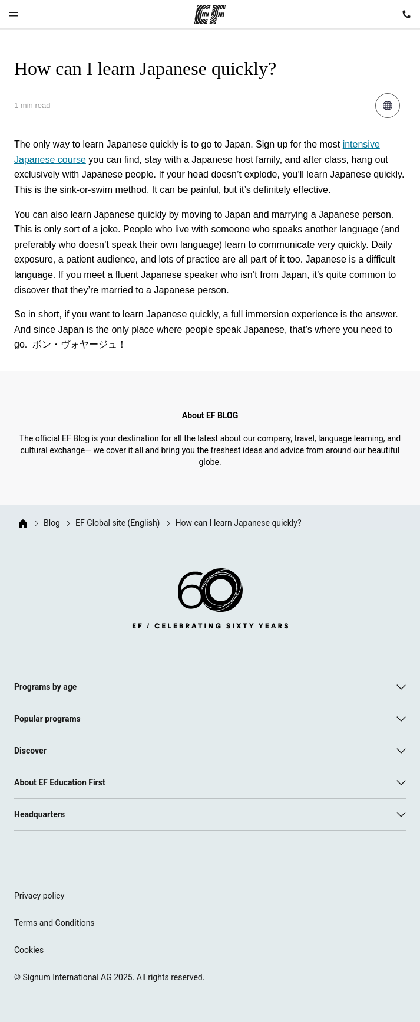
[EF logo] (210, 600)
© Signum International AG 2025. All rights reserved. (109, 977)
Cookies (29, 950)
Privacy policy (39, 895)
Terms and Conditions (54, 923)
